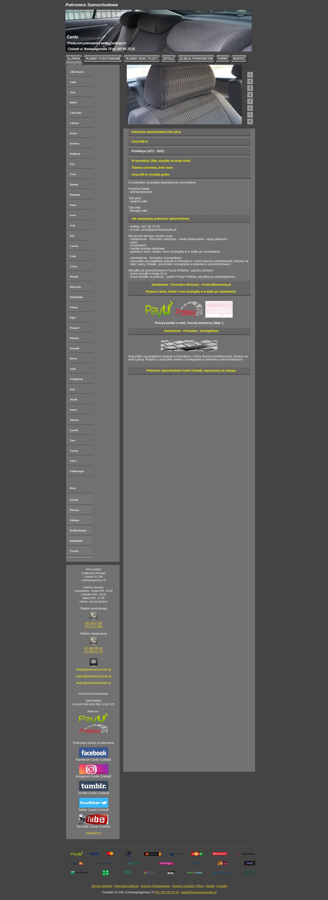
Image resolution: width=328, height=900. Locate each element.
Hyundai (75, 194)
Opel (73, 317)
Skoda (73, 399)
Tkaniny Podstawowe (155, 886)
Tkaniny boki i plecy (141, 58)
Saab (73, 368)
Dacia (73, 133)
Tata (72, 440)
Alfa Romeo (77, 71)
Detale (168, 58)
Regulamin (76, 540)
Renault (74, 348)
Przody (74, 499)
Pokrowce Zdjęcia (126, 886)
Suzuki (74, 430)
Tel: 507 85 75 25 (167, 892)
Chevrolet (76, 112)
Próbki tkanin (78, 530)
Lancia (74, 245)
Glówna (74, 58)
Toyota (74, 450)
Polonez (74, 338)
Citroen (74, 123)
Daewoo (74, 143)
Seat (72, 389)
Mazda (74, 276)
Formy (223, 58)
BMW (73, 102)
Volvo (73, 460)
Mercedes (75, 286)
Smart (73, 409)
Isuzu (73, 204)
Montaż (239, 58)
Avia (72, 92)
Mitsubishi (76, 297)
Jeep (72, 225)
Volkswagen (77, 471)
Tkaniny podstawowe (102, 58)
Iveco (73, 215)
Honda (74, 184)
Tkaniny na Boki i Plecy (188, 886)
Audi (73, 82)
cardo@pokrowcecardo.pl (199, 892)
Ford (73, 174)
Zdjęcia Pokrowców (196, 58)
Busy (73, 488)
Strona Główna (101, 886)
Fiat (72, 163)
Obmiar (74, 520)
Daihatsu (75, 153)
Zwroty (74, 550)
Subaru (74, 419)
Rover (73, 358)
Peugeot (74, 327)
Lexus (73, 266)
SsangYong (76, 379)
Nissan (74, 307)
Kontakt (222, 886)
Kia (72, 235)
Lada (73, 256)
